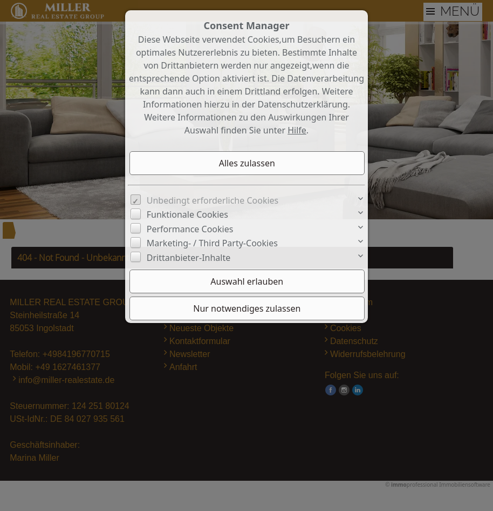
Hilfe (296, 130)
